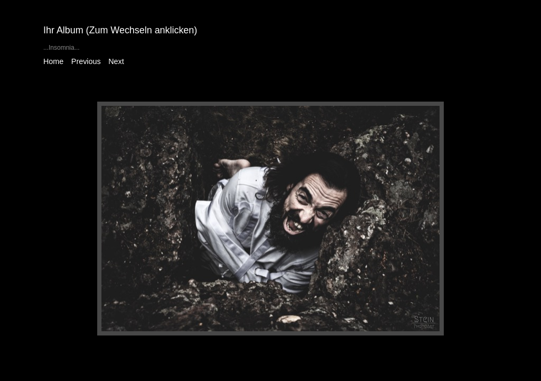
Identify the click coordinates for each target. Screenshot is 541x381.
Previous (86, 61)
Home (53, 61)
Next (116, 61)
